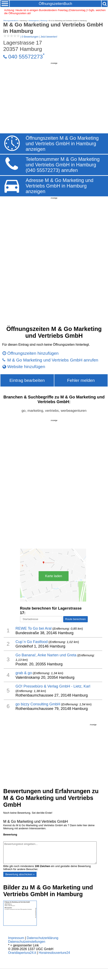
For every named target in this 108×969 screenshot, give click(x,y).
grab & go (23, 673)
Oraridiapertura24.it (22, 952)
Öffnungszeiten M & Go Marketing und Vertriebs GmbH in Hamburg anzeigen (62, 143)
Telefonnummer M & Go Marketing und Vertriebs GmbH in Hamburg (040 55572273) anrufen (63, 165)
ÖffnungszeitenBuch (55, 4)
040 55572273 (25, 57)
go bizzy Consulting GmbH (37, 704)
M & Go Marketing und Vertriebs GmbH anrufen (52, 360)
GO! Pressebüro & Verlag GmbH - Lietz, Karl (52, 686)
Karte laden (53, 576)
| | (30, 36)
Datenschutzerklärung (42, 938)
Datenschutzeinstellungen (26, 941)
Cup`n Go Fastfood (31, 642)
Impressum (16, 938)
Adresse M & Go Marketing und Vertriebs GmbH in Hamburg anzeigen (59, 186)
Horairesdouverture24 (54, 952)
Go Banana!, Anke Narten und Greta (45, 655)
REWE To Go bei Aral (33, 628)
